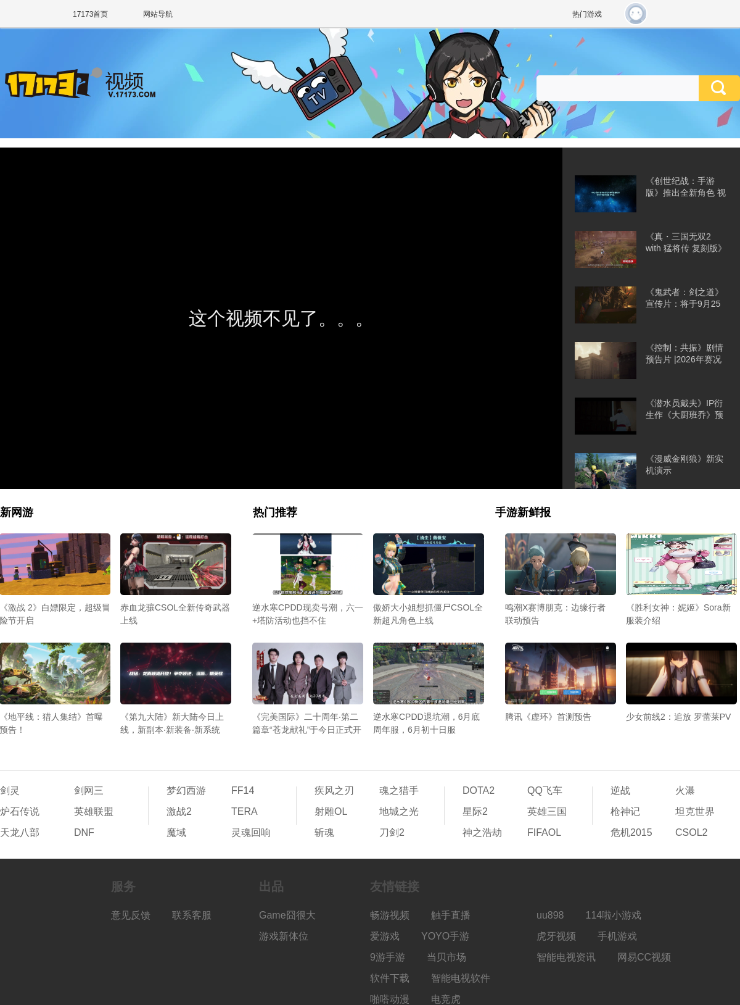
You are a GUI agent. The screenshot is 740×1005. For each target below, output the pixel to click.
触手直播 (451, 915)
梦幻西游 (186, 790)
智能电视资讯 (566, 957)
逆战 (620, 790)
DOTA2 (478, 790)
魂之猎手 (399, 790)
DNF (84, 832)
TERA (244, 811)
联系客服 (192, 915)
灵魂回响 (251, 832)
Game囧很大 (287, 915)
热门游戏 (587, 14)
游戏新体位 (283, 936)
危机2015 (631, 832)
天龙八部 (19, 832)
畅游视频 (389, 915)
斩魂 (324, 832)
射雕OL (330, 811)
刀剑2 (392, 832)
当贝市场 (446, 957)
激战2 (179, 811)
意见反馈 (130, 915)
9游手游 (387, 957)
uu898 (550, 915)
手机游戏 (617, 936)
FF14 (242, 790)
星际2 (475, 811)
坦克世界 (695, 811)
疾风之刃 (334, 790)
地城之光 (399, 811)
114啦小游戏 (614, 915)
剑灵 (10, 790)
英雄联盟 (93, 811)
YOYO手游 (445, 936)
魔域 (176, 832)
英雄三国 (547, 811)
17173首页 (90, 14)
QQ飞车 (544, 790)
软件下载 (389, 978)
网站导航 (158, 14)
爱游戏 (385, 936)
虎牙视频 (556, 936)
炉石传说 (19, 811)
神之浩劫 (482, 832)
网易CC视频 (644, 957)
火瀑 (685, 790)
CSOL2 (691, 832)
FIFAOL (544, 832)
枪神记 (625, 811)
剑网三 (89, 790)
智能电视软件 (460, 978)
